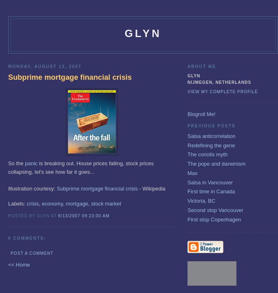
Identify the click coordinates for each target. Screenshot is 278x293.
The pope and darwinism (216, 164)
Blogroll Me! (202, 114)
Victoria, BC (201, 201)
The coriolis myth (207, 154)
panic (31, 163)
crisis (33, 204)
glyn (143, 33)
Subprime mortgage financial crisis (97, 189)
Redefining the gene (211, 145)
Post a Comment (32, 253)
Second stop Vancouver (215, 210)
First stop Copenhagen (214, 219)
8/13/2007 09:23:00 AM (84, 216)
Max (193, 173)
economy (52, 204)
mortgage (77, 204)
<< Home (19, 265)
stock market (106, 204)
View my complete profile (223, 92)
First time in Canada (211, 191)
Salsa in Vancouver (210, 182)
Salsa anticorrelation (212, 136)
